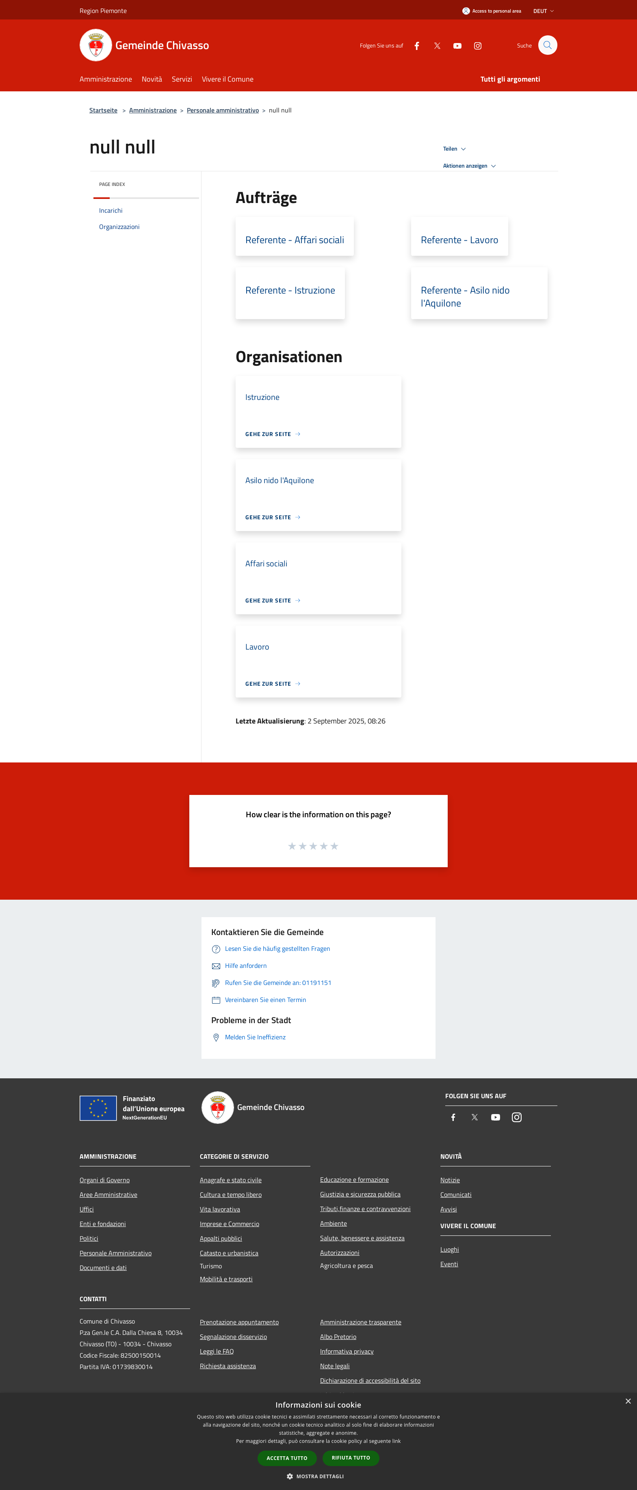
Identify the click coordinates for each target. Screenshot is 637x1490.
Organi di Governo (105, 1180)
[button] (318, 1476)
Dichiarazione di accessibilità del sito (370, 1380)
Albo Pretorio (338, 1336)
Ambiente (333, 1223)
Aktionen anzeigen (470, 166)
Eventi (449, 1264)
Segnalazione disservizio (233, 1336)
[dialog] (318, 1441)
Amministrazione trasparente (360, 1322)
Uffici (87, 1209)
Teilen (455, 149)
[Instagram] (474, 44)
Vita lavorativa (220, 1209)
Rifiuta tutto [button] (351, 1457)
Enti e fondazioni (103, 1224)
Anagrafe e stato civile (231, 1180)
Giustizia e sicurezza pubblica (360, 1194)
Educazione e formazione (354, 1179)
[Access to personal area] (492, 10)
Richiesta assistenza (228, 1366)
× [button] (628, 1402)
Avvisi (448, 1209)
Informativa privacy (347, 1351)
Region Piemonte (103, 10)
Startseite (103, 110)
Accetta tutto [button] (287, 1458)
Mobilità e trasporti (226, 1279)
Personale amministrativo (223, 110)
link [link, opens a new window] (396, 1441)
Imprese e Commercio (229, 1224)
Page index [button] (112, 184)
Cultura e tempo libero (231, 1194)
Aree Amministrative (108, 1194)
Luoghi (449, 1249)
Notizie (450, 1180)
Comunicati (456, 1194)
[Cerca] (547, 45)
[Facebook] (413, 44)
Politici (89, 1238)
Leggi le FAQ (217, 1351)
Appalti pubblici (221, 1238)
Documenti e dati (103, 1267)
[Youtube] (454, 44)
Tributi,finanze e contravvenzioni (365, 1209)
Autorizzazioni (340, 1252)
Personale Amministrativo (116, 1253)
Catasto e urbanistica (229, 1253)
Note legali (335, 1366)
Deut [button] (544, 10)
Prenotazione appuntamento (239, 1322)
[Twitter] (433, 44)
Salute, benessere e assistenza (362, 1238)
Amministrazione (153, 110)
